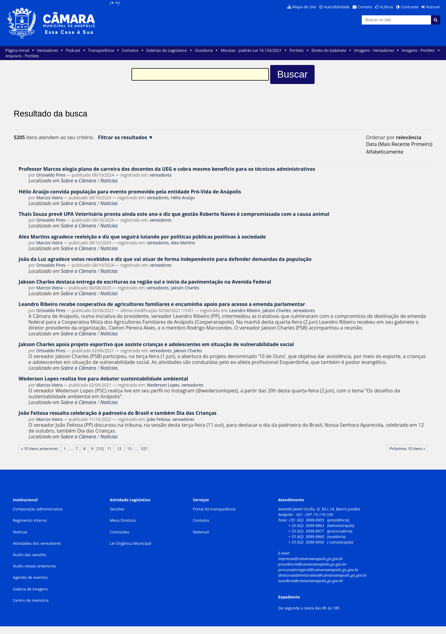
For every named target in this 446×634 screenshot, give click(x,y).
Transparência (101, 50)
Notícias (109, 180)
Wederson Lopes (163, 385)
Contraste (409, 7)
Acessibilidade (337, 7)
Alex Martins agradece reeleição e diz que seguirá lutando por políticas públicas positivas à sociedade (142, 236)
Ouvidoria (204, 50)
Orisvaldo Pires (50, 175)
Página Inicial (17, 50)
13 (129, 448)
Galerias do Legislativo (166, 50)
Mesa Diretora (123, 520)
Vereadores (47, 50)
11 (109, 448)
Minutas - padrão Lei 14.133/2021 (251, 50)
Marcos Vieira (49, 198)
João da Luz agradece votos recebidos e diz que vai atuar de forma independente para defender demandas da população (165, 259)
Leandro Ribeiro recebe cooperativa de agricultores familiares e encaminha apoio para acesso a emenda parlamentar (162, 304)
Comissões (119, 532)
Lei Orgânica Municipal (130, 543)
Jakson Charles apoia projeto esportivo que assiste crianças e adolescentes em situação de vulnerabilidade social (156, 344)
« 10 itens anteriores (39, 448)
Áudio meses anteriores (34, 566)
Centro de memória (30, 600)
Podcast (73, 50)
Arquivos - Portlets (22, 56)
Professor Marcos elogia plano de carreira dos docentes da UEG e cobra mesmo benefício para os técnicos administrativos (167, 169)
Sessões (117, 509)
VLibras (386, 7)
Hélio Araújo (183, 198)
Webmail (201, 532)
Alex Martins (183, 243)
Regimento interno (30, 520)
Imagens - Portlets (418, 50)
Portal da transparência (214, 509)
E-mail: (284, 553)
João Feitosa (158, 419)
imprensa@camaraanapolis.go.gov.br (310, 558)
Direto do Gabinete (329, 50)
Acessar (433, 7)
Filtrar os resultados (122, 137)
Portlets (296, 50)
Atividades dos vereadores (37, 543)
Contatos (130, 50)
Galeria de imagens (30, 589)
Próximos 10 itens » (407, 448)
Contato (365, 7)
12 (119, 448)
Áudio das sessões (29, 554)
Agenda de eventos (30, 577)
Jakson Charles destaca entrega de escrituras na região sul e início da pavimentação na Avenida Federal (145, 281)
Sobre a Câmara (78, 180)
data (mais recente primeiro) (399, 144)
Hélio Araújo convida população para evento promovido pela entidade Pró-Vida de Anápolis (130, 191)
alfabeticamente (384, 151)
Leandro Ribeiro (244, 310)
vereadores (161, 175)
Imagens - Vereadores (374, 50)
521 (144, 448)
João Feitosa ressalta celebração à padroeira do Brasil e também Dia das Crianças (118, 413)
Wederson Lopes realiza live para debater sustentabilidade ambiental (103, 378)
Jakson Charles (185, 288)
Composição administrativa (37, 509)
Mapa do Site (304, 7)
